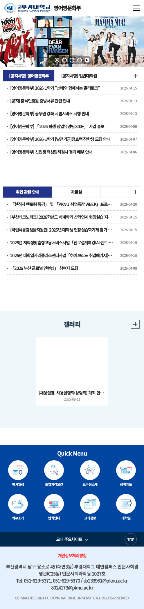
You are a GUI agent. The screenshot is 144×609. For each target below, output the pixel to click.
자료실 (76, 192)
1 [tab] (57, 60)
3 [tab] (72, 60)
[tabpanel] (72, 41)
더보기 (135, 75)
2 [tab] (64, 60)
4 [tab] (79, 60)
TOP (130, 539)
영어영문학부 (42, 8)
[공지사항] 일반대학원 (79, 76)
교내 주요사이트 (69, 539)
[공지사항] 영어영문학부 (28, 76)
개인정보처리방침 (72, 555)
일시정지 (87, 60)
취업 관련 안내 (27, 192)
